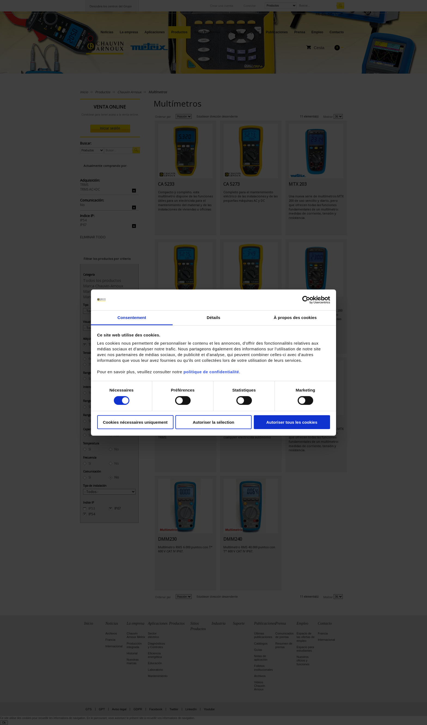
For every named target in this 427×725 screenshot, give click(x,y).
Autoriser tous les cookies (292, 422)
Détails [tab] (213, 317)
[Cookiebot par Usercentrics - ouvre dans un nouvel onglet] (306, 300)
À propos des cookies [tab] (295, 317)
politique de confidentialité (211, 371)
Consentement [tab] (131, 317)
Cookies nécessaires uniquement (135, 422)
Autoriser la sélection (213, 422)
